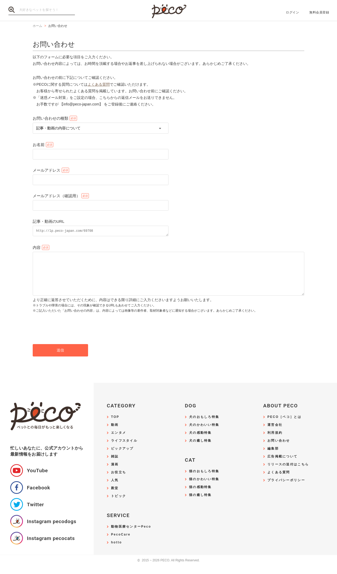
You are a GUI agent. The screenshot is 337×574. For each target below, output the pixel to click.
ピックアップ (122, 457)
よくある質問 (99, 84)
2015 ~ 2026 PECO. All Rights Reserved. (168, 569)
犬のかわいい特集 (204, 433)
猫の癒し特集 (200, 503)
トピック (118, 505)
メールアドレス (46, 170)
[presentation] (73, 337)
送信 (60, 359)
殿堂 (115, 497)
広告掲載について (282, 465)
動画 (115, 433)
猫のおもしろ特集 (204, 480)
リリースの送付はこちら (288, 473)
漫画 (115, 473)
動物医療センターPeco (131, 535)
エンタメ (118, 441)
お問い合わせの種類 (50, 118)
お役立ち (118, 481)
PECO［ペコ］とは (284, 425)
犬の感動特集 (200, 441)
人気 (115, 489)
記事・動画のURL (48, 221)
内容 (37, 248)
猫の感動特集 (200, 496)
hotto (116, 551)
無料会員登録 (319, 12)
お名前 (39, 144)
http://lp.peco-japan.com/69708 (100, 231)
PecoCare (121, 543)
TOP (115, 425)
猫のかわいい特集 (204, 488)
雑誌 (115, 465)
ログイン (292, 12)
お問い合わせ (278, 449)
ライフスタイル (124, 449)
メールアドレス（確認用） (56, 196)
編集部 (273, 457)
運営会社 (274, 433)
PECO (168, 11)
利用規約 (274, 441)
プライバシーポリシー (286, 489)
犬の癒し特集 (200, 449)
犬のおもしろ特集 (204, 425)
